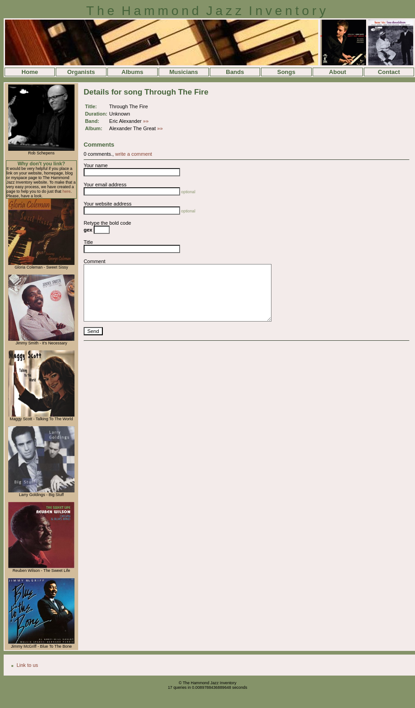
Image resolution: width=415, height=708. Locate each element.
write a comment (133, 154)
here (67, 191)
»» (146, 121)
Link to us (27, 665)
